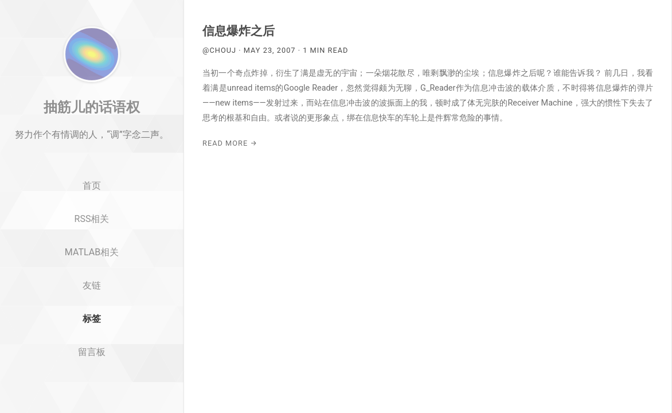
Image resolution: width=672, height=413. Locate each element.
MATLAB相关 (92, 284)
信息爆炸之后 (238, 31)
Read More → (229, 143)
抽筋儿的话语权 (92, 139)
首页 (92, 218)
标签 (92, 351)
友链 (92, 318)
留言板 (92, 384)
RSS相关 (92, 251)
